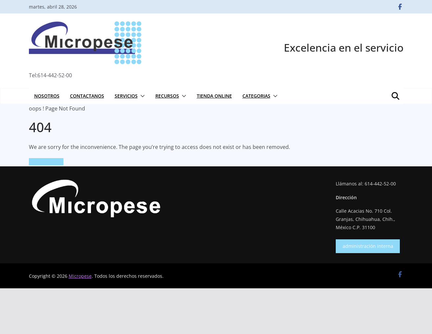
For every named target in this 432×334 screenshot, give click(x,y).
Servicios (126, 96)
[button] (141, 96)
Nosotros (46, 96)
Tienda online (214, 96)
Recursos (167, 96)
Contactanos (87, 96)
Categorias (256, 96)
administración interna (368, 246)
